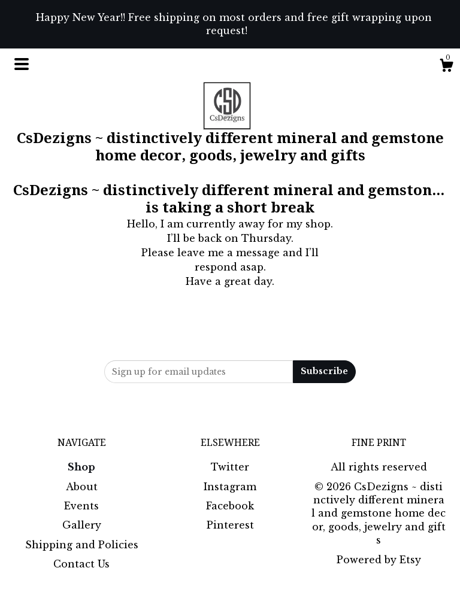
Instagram (230, 487)
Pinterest (230, 525)
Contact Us (81, 564)
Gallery (81, 525)
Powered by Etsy (379, 560)
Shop (81, 467)
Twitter (230, 467)
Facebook (230, 506)
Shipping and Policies (81, 545)
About (82, 487)
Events (81, 506)
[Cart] (446, 67)
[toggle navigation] (21, 64)
